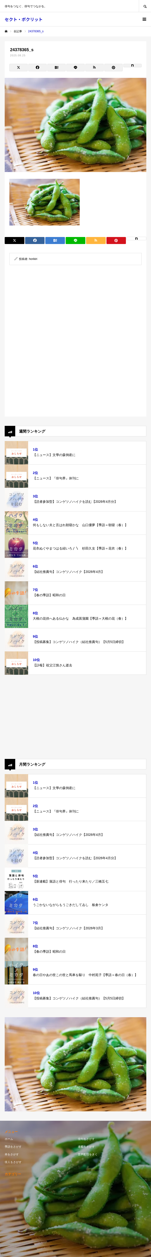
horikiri (33, 259)
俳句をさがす (86, 1139)
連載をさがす (86, 1146)
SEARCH (145, 6)
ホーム (9, 1139)
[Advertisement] (75, 307)
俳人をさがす (13, 1162)
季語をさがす (13, 1146)
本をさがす (12, 1154)
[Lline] (75, 67)
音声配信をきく (88, 1154)
